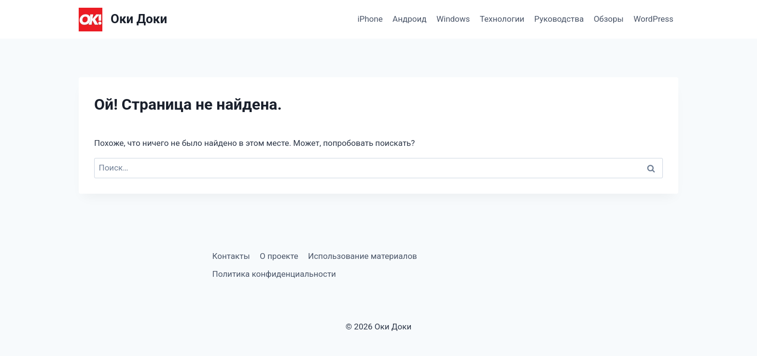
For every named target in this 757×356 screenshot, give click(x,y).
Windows (453, 19)
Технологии (502, 19)
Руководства (559, 19)
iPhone (369, 19)
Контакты (231, 256)
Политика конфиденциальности (274, 274)
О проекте (279, 256)
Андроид (409, 19)
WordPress (653, 19)
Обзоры (609, 19)
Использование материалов (362, 256)
